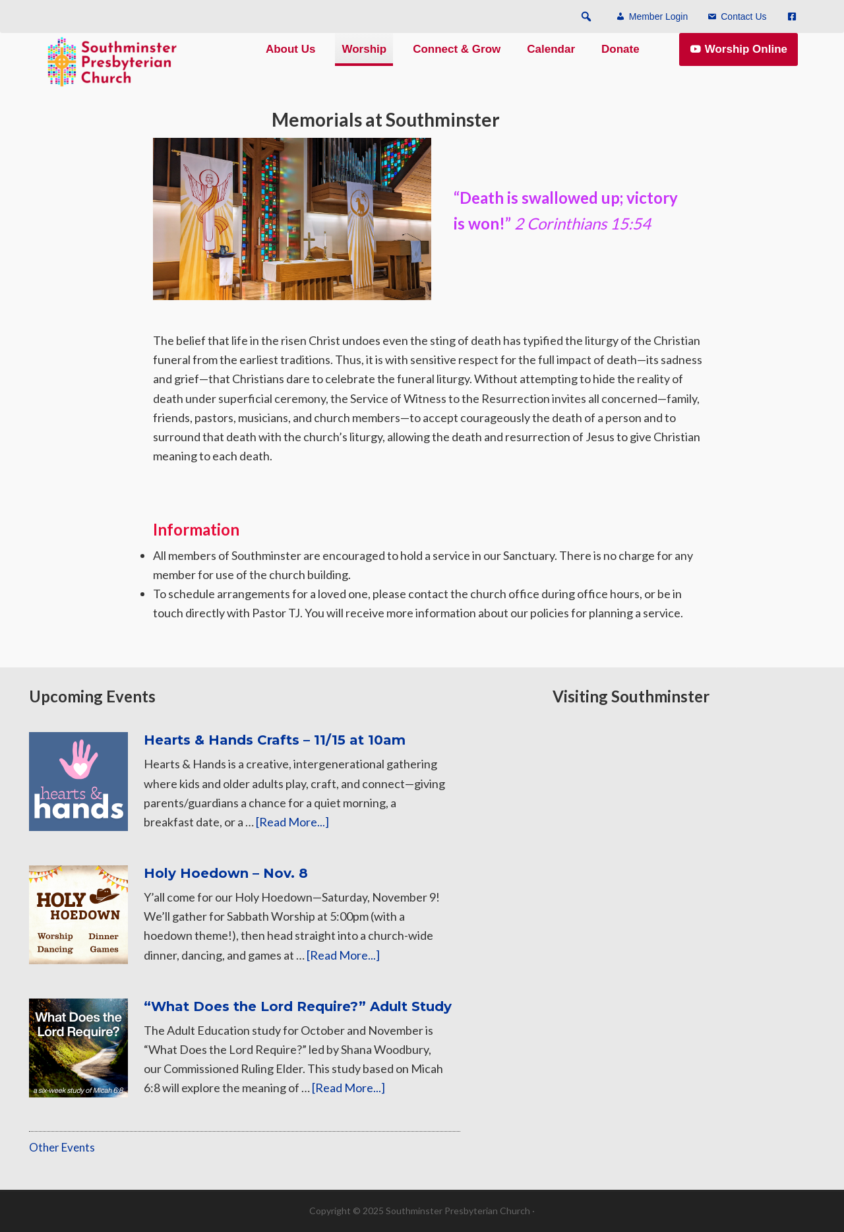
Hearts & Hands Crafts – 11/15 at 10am (275, 740)
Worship (364, 61)
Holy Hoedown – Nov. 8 (226, 873)
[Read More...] (292, 822)
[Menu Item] (789, 17)
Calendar (551, 61)
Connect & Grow (456, 61)
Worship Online (746, 61)
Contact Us (743, 17)
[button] (586, 16)
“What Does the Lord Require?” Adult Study (298, 1006)
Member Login (658, 17)
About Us (291, 61)
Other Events (62, 1147)
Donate (620, 61)
